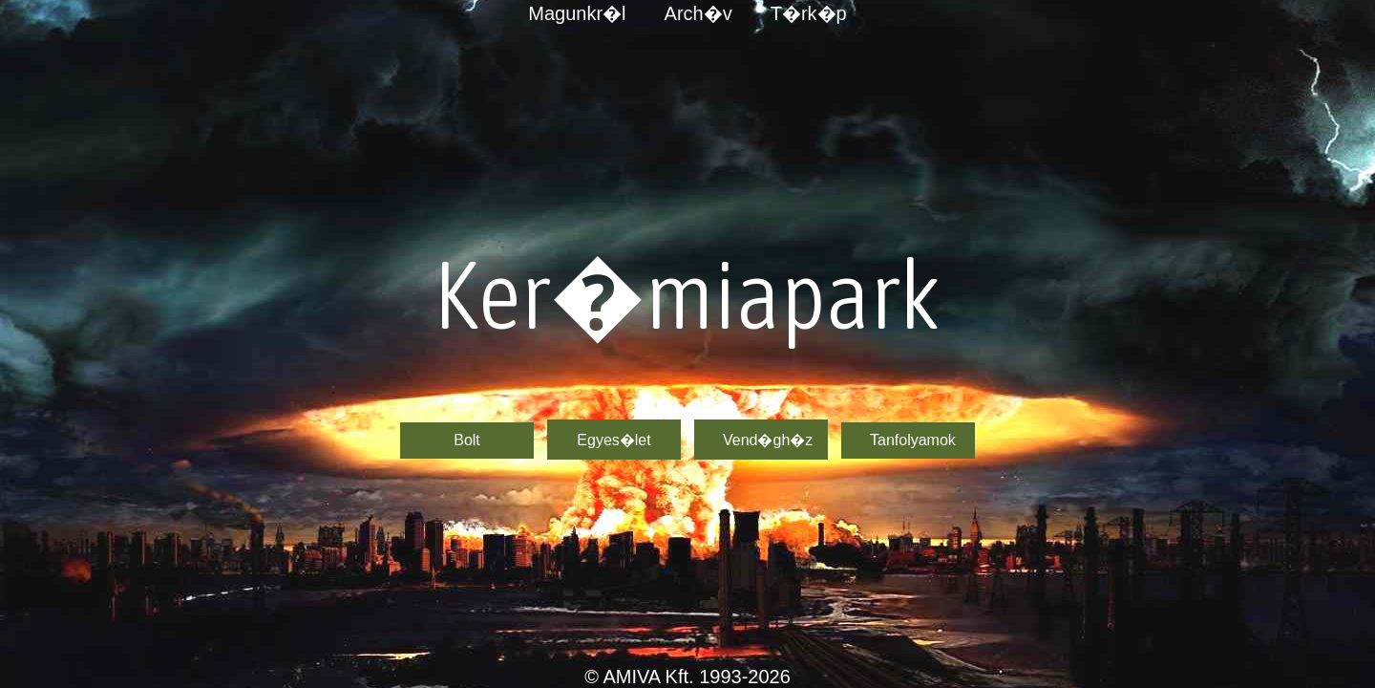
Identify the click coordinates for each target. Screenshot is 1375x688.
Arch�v (698, 13)
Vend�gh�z (768, 440)
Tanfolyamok (913, 440)
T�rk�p (809, 13)
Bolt (467, 440)
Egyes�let (613, 440)
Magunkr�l (576, 13)
